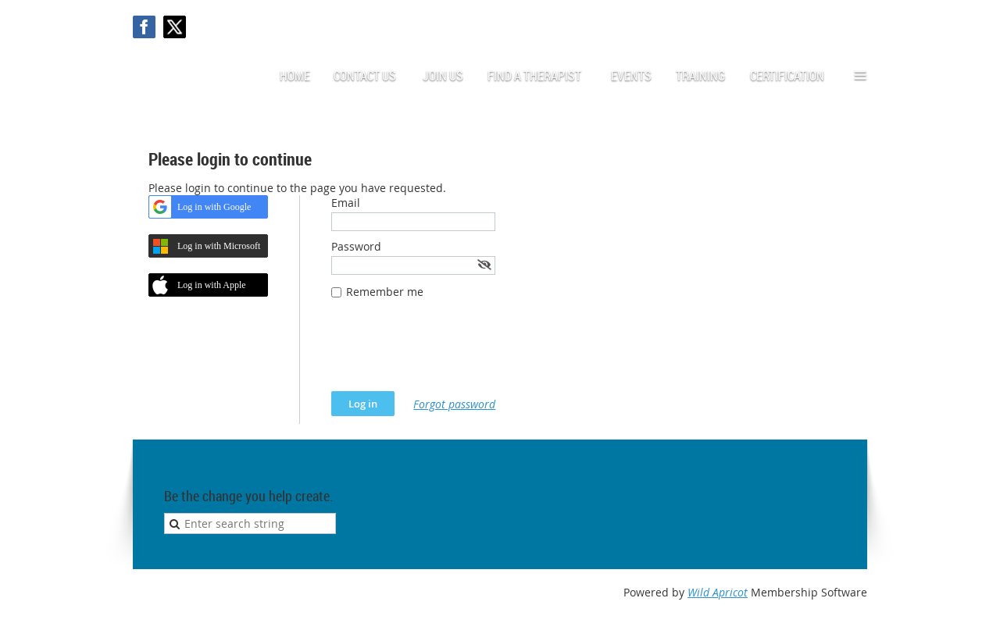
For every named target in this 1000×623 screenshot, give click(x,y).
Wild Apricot (718, 592)
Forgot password (454, 404)
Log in (851, 23)
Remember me (384, 291)
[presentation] (450, 352)
